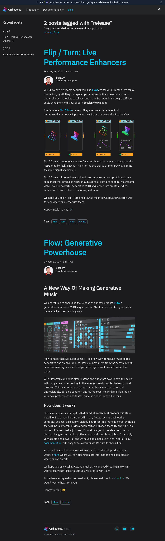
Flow (72, 221)
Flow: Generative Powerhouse (18, 54)
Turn (63, 221)
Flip (55, 221)
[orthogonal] (74, 528)
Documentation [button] (52, 9)
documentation (52, 443)
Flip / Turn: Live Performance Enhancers (17, 38)
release (82, 221)
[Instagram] (132, 528)
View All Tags (51, 32)
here (56, 454)
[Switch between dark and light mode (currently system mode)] (159, 9)
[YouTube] (124, 528)
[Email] (116, 528)
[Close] (161, 2)
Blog (70, 9)
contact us (118, 478)
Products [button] (31, 9)
